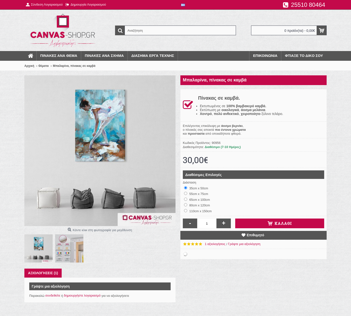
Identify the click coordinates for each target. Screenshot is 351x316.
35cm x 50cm (196, 188)
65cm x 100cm (197, 200)
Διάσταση (189, 182)
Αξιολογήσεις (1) (43, 273)
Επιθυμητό (255, 235)
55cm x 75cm (196, 194)
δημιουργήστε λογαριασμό (82, 295)
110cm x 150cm (198, 211)
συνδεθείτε (52, 295)
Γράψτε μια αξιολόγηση (244, 244)
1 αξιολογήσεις (215, 244)
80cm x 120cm (197, 205)
